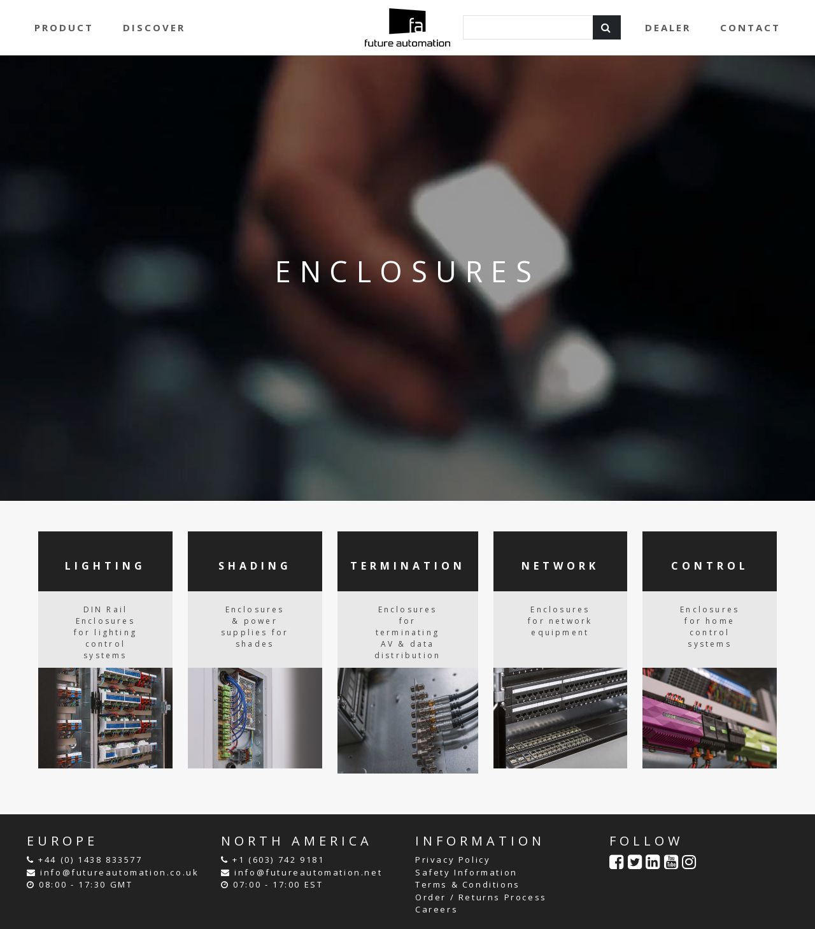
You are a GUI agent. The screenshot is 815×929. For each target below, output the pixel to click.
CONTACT (750, 27)
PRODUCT (64, 27)
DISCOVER (154, 27)
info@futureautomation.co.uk (119, 872)
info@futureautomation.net (308, 872)
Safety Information (466, 872)
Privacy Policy (452, 859)
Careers (436, 909)
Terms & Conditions (467, 884)
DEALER (668, 27)
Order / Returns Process (481, 897)
